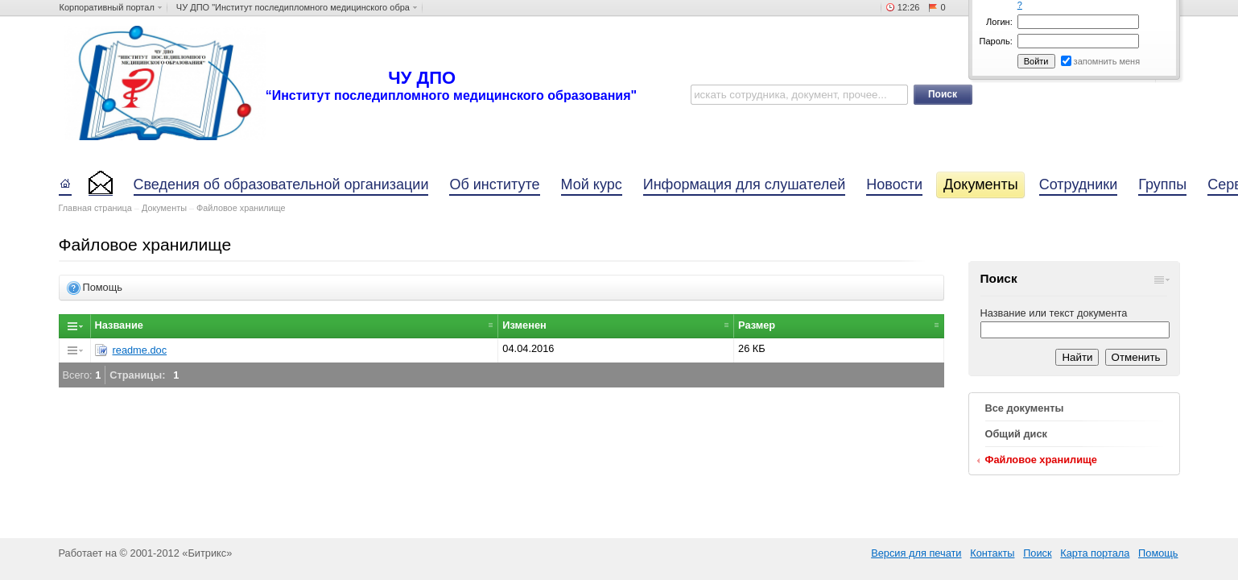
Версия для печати (916, 553)
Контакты (992, 553)
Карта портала (1094, 553)
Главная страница (95, 208)
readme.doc (140, 350)
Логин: (999, 22)
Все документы (1024, 408)
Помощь (1158, 553)
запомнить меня (1107, 61)
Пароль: (996, 41)
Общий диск (1016, 434)
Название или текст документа (1054, 313)
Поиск (1037, 553)
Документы (164, 208)
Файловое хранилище (241, 208)
